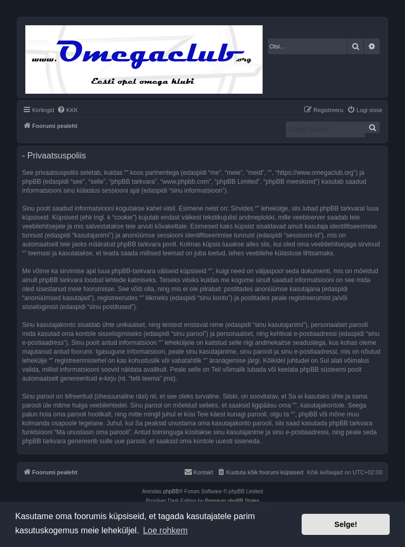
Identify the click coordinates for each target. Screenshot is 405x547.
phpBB (171, 491)
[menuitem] (67, 110)
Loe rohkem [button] (165, 530)
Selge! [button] (345, 524)
